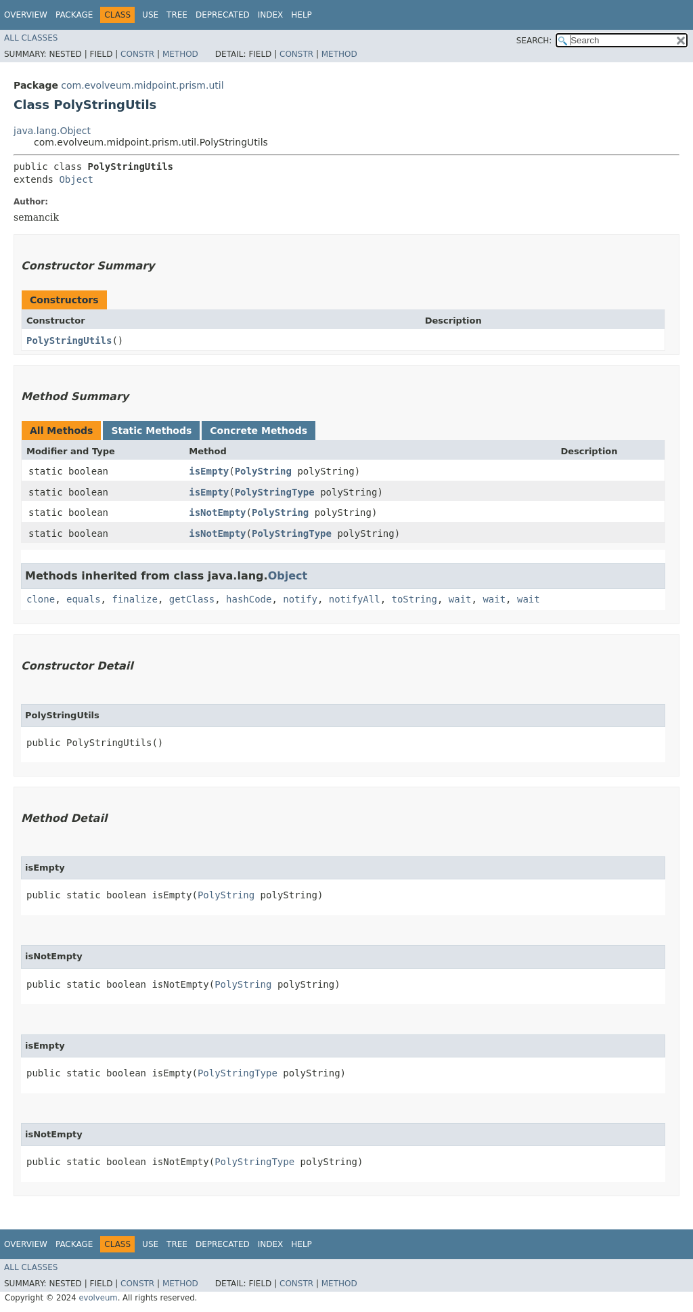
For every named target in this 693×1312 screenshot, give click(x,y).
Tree (176, 15)
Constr (137, 54)
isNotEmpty (217, 512)
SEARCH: (534, 40)
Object (76, 179)
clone (40, 599)
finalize (134, 599)
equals (83, 599)
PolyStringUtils (69, 340)
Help (301, 15)
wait (460, 599)
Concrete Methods (258, 430)
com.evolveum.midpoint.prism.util (142, 85)
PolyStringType (275, 492)
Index (271, 15)
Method (180, 54)
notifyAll (354, 599)
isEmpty (209, 471)
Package (74, 15)
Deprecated (223, 15)
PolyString (263, 471)
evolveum (98, 1298)
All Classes (31, 38)
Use (150, 15)
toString (414, 599)
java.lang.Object (52, 130)
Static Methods (151, 430)
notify (300, 599)
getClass (192, 599)
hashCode (248, 599)
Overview (25, 15)
